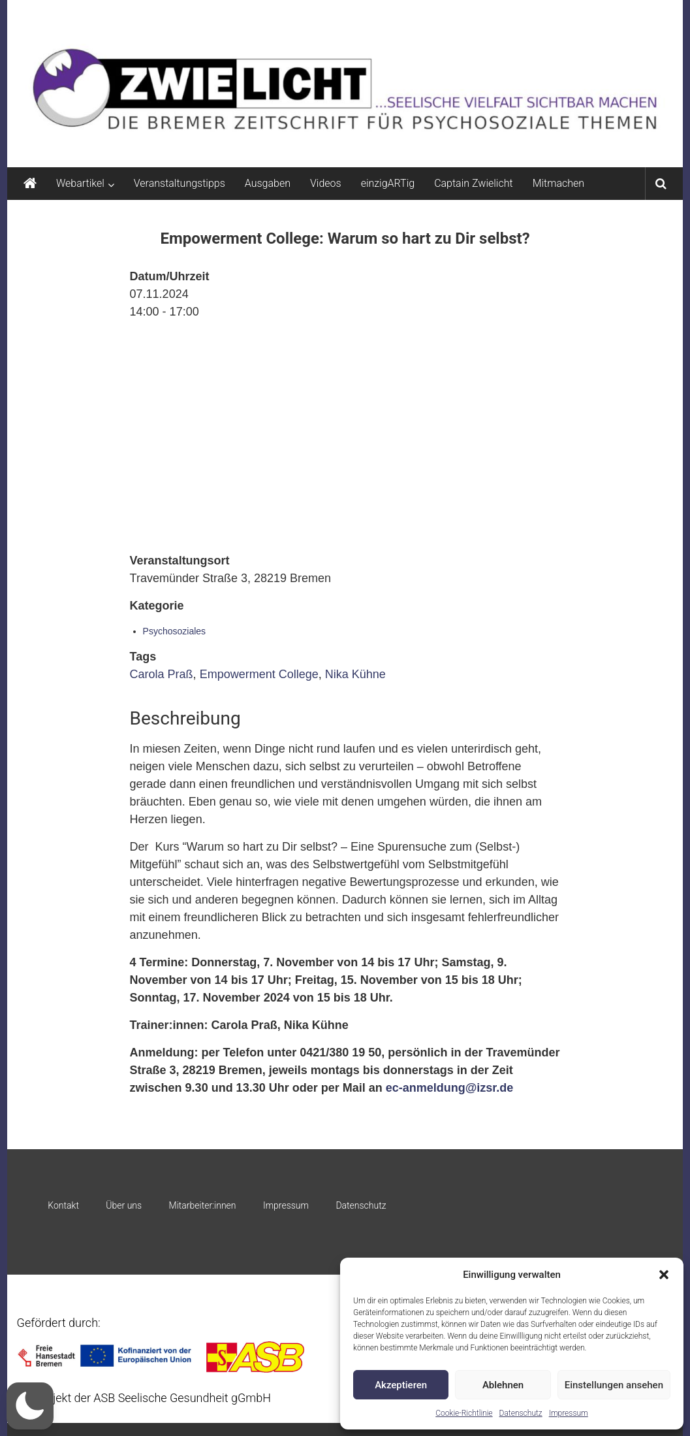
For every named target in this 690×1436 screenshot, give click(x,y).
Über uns (124, 1205)
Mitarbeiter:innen (202, 1205)
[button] (663, 1274)
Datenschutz (520, 1413)
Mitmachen (558, 183)
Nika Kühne (355, 674)
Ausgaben (267, 183)
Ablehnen (503, 1385)
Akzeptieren (401, 1385)
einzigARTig (388, 183)
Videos (325, 183)
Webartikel (80, 183)
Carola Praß (161, 674)
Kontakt (63, 1205)
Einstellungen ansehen (614, 1385)
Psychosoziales (174, 631)
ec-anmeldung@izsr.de (450, 1087)
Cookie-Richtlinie (463, 1413)
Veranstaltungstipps (179, 183)
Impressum (568, 1413)
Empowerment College (259, 674)
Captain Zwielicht (473, 183)
